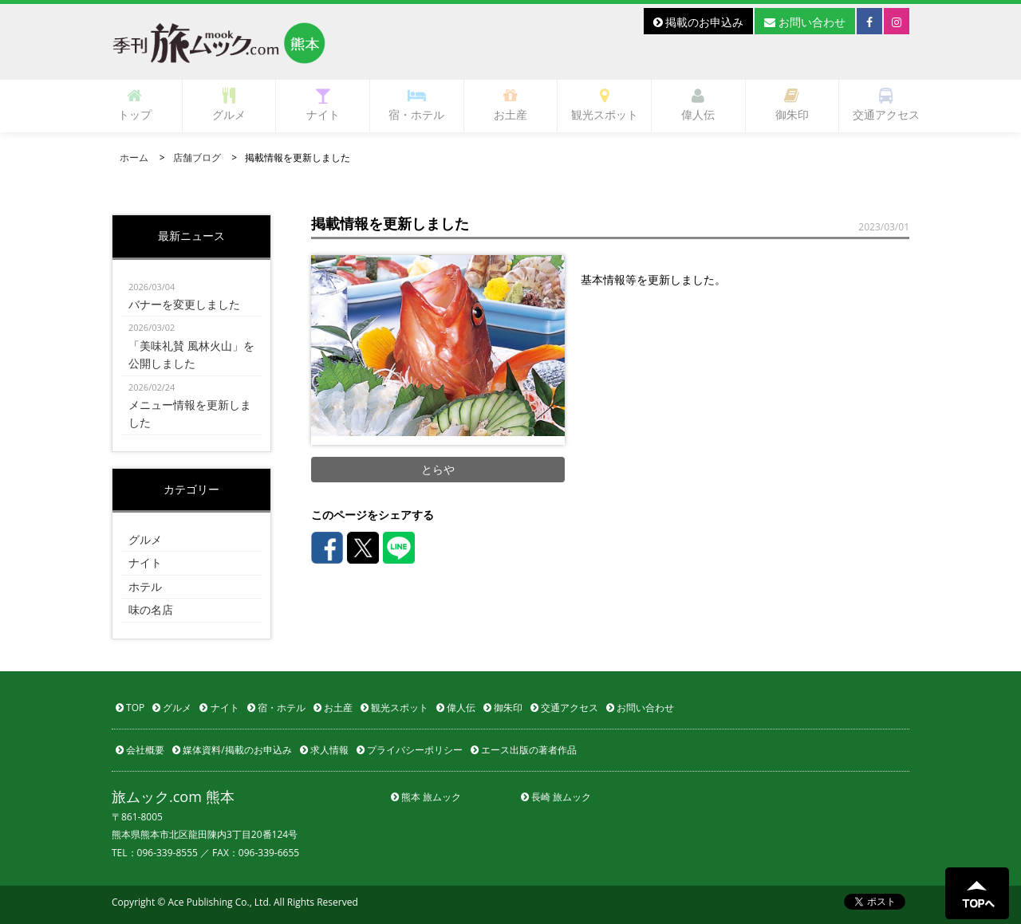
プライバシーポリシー (410, 750)
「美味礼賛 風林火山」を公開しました (191, 345)
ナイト (323, 105)
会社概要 (140, 750)
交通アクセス (886, 105)
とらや (438, 469)
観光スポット (604, 105)
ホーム (134, 157)
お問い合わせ (805, 21)
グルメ (229, 105)
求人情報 (324, 750)
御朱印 (792, 105)
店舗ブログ (197, 157)
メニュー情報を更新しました (191, 405)
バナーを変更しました (191, 295)
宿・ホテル (416, 105)
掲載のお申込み (698, 21)
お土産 (510, 105)
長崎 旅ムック (556, 797)
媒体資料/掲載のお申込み (232, 750)
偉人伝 (698, 105)
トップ (135, 105)
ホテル (145, 586)
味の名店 (150, 609)
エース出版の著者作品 (524, 750)
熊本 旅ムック (426, 797)
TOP (130, 707)
